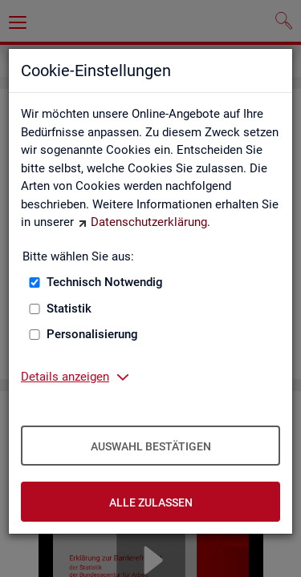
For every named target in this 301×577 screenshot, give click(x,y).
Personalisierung (92, 334)
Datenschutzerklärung (149, 222)
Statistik (69, 308)
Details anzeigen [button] (65, 376)
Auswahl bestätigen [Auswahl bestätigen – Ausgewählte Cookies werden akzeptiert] (151, 446)
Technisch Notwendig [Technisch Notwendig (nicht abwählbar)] (105, 282)
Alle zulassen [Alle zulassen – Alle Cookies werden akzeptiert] (151, 502)
